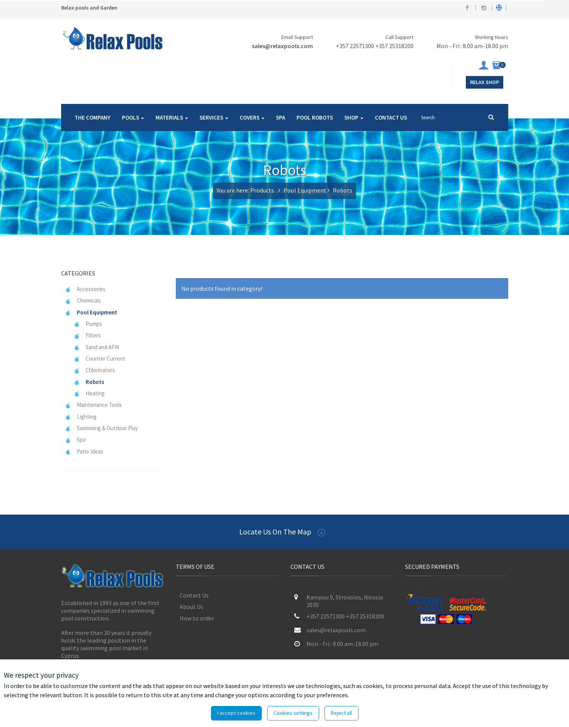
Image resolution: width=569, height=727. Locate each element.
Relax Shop (484, 82)
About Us (191, 606)
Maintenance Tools (93, 404)
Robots (89, 381)
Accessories (85, 289)
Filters (87, 335)
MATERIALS (172, 117)
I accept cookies (236, 712)
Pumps (88, 323)
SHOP (353, 117)
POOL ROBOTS (315, 117)
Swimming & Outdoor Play (101, 428)
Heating (89, 393)
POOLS (133, 117)
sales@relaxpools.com (282, 46)
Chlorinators (94, 370)
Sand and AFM (96, 347)
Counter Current (99, 358)
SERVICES (213, 117)
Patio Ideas (84, 451)
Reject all (341, 712)
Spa (75, 439)
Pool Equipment (305, 190)
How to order (197, 618)
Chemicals (83, 300)
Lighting (81, 416)
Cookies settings (293, 712)
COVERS (252, 117)
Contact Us (194, 595)
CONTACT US (391, 117)
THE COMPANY (92, 117)
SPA (280, 117)
